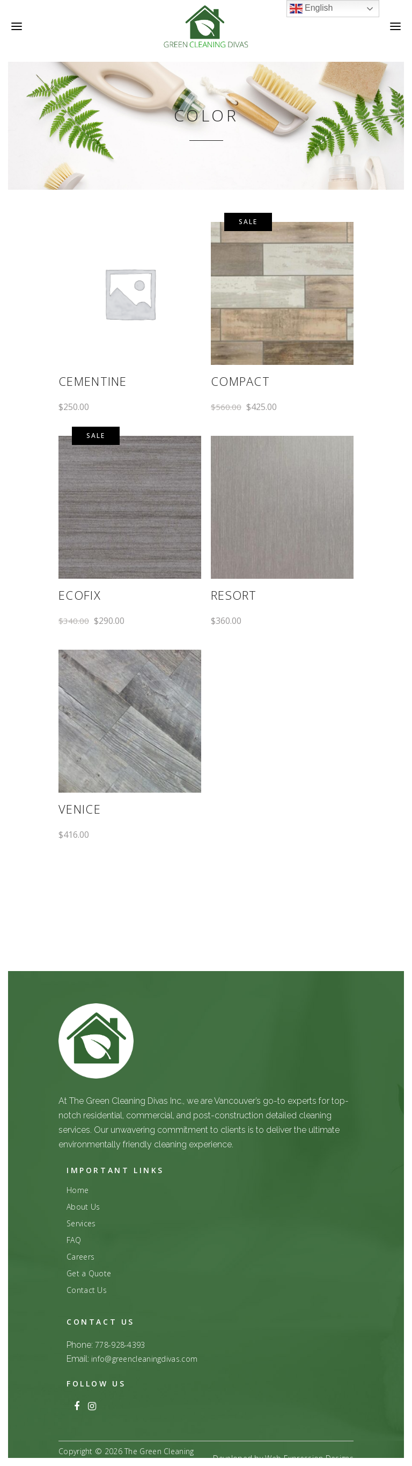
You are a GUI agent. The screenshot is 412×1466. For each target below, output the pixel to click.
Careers (80, 1257)
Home (78, 1190)
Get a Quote (89, 1273)
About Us (83, 1207)
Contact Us (87, 1290)
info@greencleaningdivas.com (144, 1359)
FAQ (74, 1240)
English (311, 8)
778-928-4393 (120, 1345)
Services (81, 1223)
